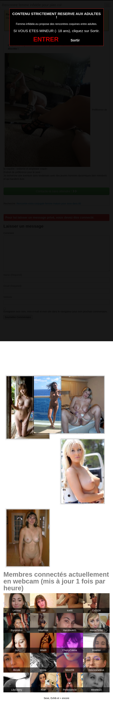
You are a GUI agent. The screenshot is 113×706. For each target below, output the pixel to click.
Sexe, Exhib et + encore (56, 698)
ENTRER (46, 39)
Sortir (75, 40)
